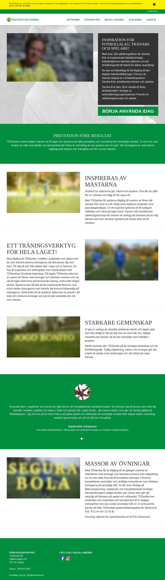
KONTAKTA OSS (92, 20)
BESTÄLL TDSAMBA (114, 20)
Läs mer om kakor (22, 6)
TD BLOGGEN (135, 20)
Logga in (151, 20)
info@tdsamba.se (35, 575)
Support (153, 11)
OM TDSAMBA (73, 20)
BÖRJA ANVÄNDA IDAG (128, 111)
